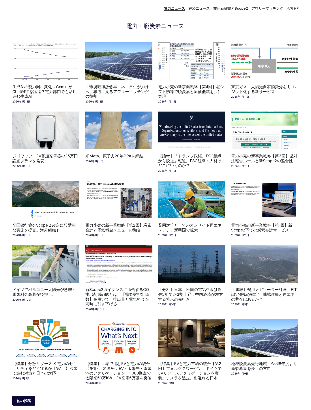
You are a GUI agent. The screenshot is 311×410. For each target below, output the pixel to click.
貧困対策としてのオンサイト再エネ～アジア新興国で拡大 (190, 227)
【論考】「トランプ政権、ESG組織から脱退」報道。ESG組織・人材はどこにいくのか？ (189, 161)
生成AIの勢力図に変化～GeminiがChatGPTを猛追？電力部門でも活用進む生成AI (44, 91)
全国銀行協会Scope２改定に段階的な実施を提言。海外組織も (44, 227)
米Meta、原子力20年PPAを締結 (114, 156)
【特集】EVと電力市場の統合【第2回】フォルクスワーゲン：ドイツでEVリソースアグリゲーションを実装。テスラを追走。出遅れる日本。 (190, 370)
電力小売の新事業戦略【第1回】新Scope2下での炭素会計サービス (261, 227)
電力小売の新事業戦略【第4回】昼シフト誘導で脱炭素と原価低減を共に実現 (191, 91)
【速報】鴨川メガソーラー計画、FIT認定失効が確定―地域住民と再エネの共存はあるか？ (264, 294)
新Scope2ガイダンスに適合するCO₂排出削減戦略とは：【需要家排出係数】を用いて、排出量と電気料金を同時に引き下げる (118, 296)
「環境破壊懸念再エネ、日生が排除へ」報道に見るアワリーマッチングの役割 (117, 91)
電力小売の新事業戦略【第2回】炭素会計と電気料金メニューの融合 (118, 227)
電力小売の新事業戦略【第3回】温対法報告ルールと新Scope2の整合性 (264, 158)
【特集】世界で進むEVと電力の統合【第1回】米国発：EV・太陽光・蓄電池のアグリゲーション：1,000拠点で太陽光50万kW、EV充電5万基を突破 (118, 370)
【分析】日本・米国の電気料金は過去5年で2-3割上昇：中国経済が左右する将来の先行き (190, 294)
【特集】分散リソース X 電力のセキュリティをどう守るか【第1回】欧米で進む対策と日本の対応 (44, 368)
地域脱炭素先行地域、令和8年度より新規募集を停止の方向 (264, 366)
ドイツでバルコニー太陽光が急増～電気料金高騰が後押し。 (44, 292)
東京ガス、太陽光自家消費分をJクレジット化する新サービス (264, 89)
